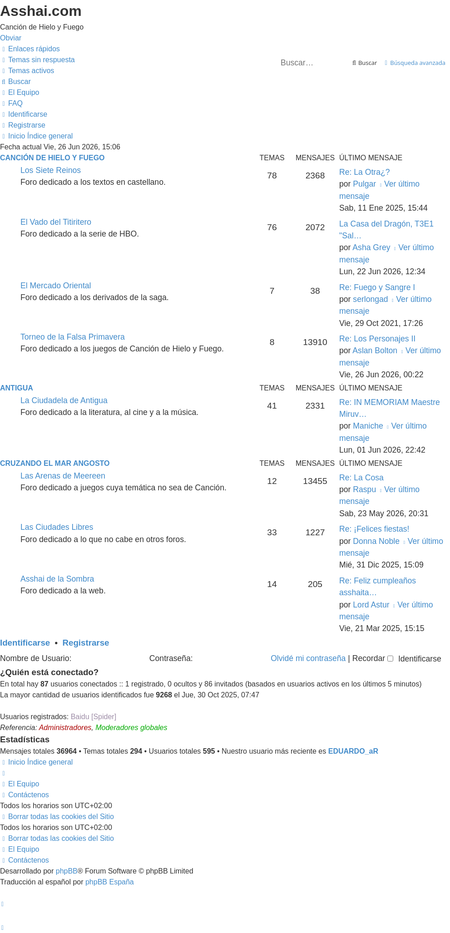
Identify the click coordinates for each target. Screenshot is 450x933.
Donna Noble (376, 541)
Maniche (368, 425)
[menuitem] (37, 60)
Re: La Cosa (361, 477)
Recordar (372, 658)
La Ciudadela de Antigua (64, 400)
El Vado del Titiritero (55, 222)
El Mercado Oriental (55, 285)
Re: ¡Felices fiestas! (374, 528)
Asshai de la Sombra (57, 578)
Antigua (16, 388)
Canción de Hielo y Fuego (52, 158)
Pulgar (364, 183)
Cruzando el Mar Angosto (54, 463)
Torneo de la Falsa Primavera (72, 336)
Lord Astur (371, 604)
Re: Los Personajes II (377, 338)
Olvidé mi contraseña (308, 658)
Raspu (364, 489)
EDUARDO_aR (353, 751)
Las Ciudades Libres (56, 527)
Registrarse (86, 642)
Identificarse (25, 642)
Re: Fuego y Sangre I (377, 287)
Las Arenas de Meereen (62, 475)
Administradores (65, 727)
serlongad (370, 299)
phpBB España (109, 882)
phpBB (67, 871)
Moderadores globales (131, 727)
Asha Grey (371, 247)
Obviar (10, 38)
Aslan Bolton (374, 350)
